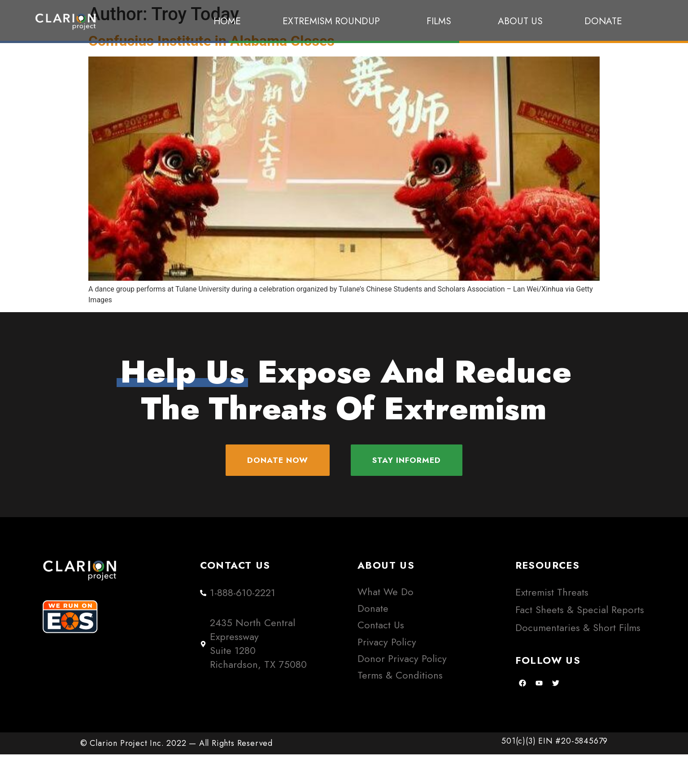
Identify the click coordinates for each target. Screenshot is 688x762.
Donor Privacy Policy (402, 666)
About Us (520, 21)
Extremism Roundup (333, 21)
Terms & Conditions (400, 683)
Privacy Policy (386, 649)
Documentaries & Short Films (577, 635)
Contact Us (380, 633)
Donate (603, 21)
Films (441, 21)
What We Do (385, 599)
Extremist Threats (551, 600)
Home (227, 21)
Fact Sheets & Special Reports (579, 617)
